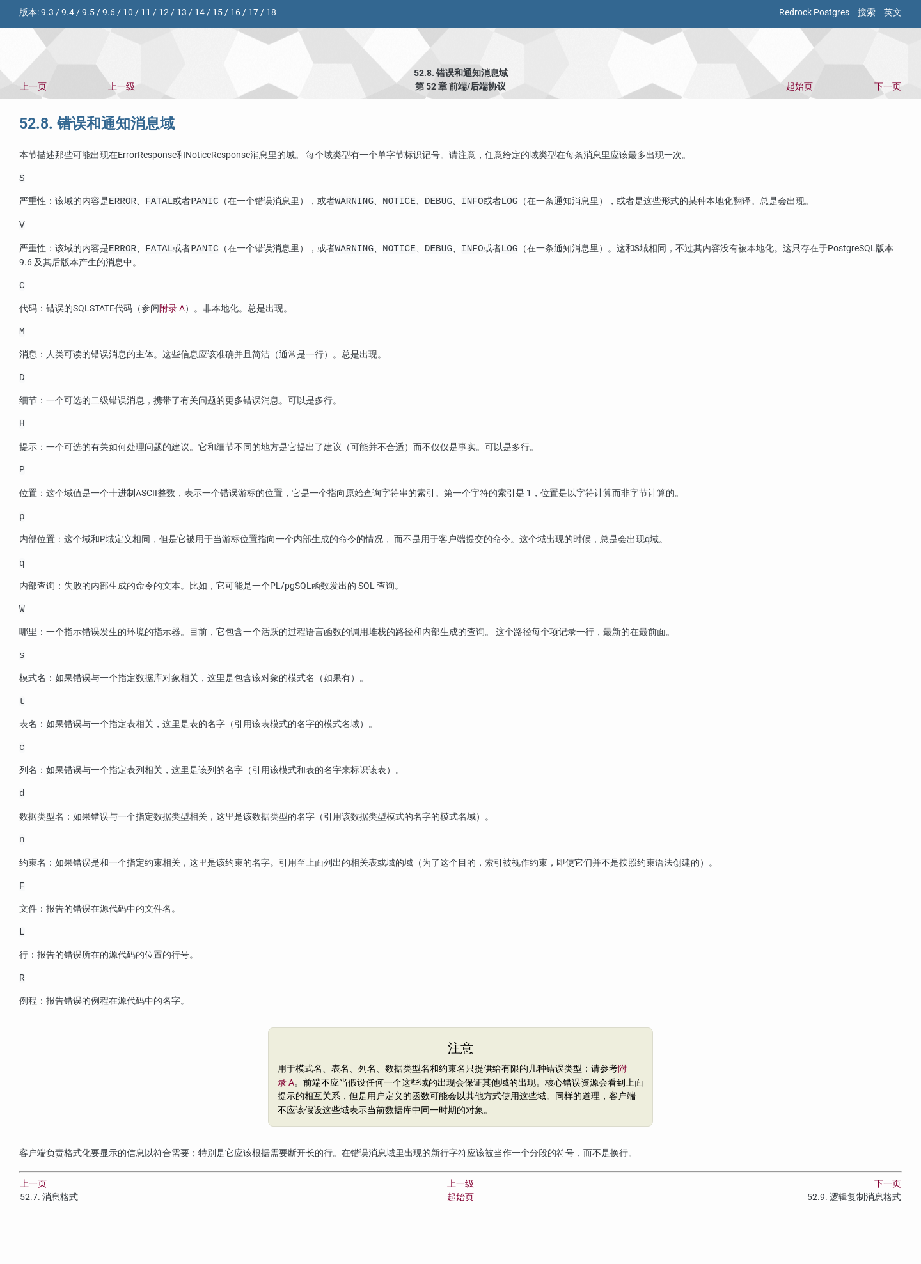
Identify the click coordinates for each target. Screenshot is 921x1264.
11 (146, 12)
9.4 (67, 12)
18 (271, 12)
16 (235, 12)
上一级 (121, 86)
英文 (893, 12)
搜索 (867, 12)
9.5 (88, 12)
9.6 (108, 12)
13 (182, 12)
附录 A (172, 314)
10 (128, 12)
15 (217, 12)
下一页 (887, 86)
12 (164, 12)
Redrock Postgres (814, 12)
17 (253, 12)
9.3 (47, 12)
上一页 (33, 86)
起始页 (799, 86)
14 (199, 12)
